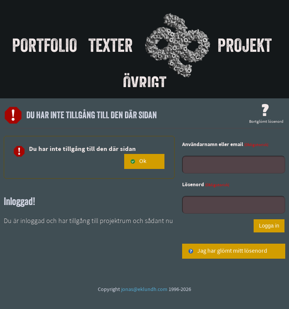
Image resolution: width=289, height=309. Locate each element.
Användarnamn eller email (225, 145)
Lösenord (205, 185)
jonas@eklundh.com (144, 289)
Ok (138, 161)
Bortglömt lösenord (266, 114)
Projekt (245, 45)
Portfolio (44, 45)
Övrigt (144, 83)
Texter (110, 45)
